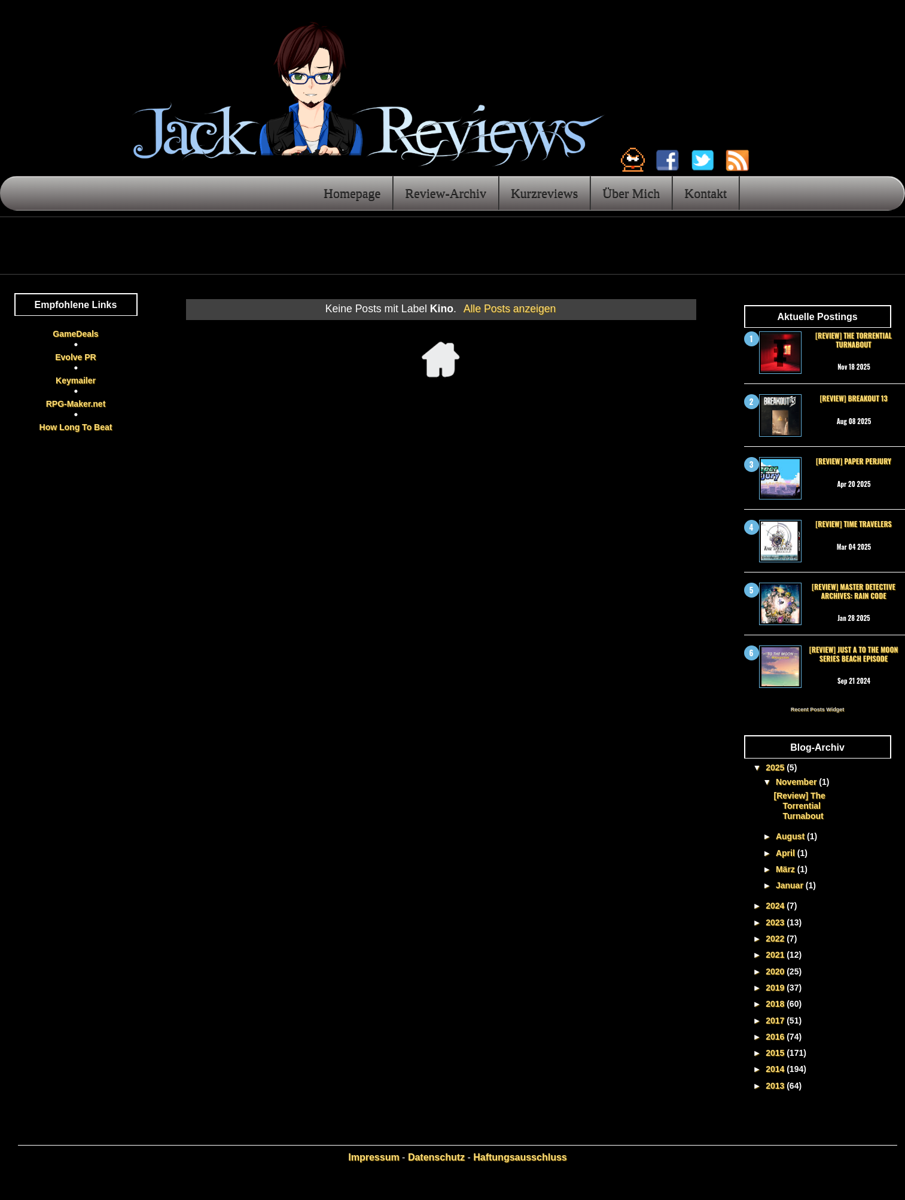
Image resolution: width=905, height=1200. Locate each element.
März (786, 869)
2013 (776, 1086)
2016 (776, 1036)
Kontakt (705, 192)
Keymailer (76, 380)
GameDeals (75, 334)
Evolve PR (75, 357)
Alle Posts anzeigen (510, 309)
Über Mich (631, 192)
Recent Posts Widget (817, 709)
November (797, 782)
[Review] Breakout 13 (853, 398)
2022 (776, 938)
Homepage (352, 192)
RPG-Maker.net (76, 404)
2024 (776, 905)
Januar (791, 885)
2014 (776, 1069)
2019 (776, 987)
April (786, 853)
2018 (776, 1004)
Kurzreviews (544, 192)
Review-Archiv (445, 192)
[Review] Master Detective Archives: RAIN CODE (853, 590)
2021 (776, 955)
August (791, 836)
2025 (776, 767)
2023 (776, 922)
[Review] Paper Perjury (853, 461)
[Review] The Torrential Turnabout (853, 339)
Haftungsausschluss (519, 1157)
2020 (776, 971)
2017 (776, 1020)
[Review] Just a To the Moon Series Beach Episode (853, 653)
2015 (776, 1053)
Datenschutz (436, 1157)
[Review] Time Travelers (853, 524)
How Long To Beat (75, 427)
